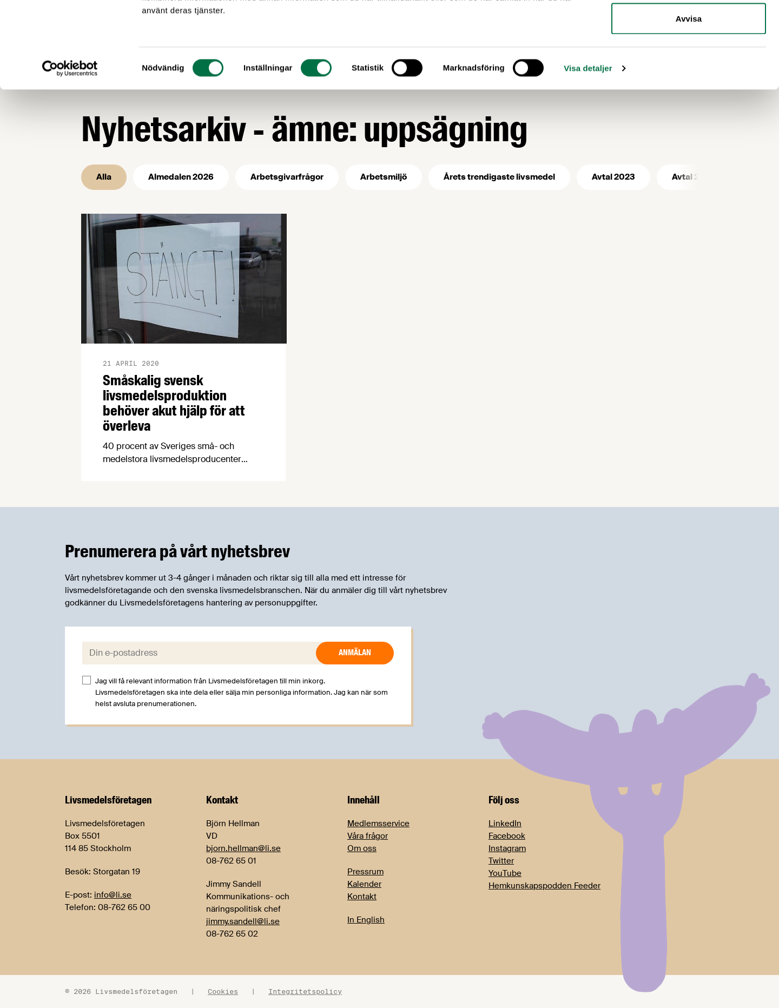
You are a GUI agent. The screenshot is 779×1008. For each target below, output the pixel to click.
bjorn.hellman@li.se (243, 848)
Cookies (223, 991)
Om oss (362, 848)
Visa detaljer (588, 149)
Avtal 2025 (693, 177)
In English (366, 919)
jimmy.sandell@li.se (243, 921)
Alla (103, 177)
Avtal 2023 (613, 177)
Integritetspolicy (305, 991)
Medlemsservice (378, 823)
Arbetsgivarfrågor (287, 177)
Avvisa (689, 99)
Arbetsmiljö (383, 177)
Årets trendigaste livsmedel (499, 177)
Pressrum (365, 871)
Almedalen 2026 (181, 177)
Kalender (364, 884)
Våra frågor (367, 836)
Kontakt (362, 896)
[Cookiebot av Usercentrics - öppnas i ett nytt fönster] (70, 149)
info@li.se (112, 895)
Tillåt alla (688, 28)
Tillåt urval (688, 64)
